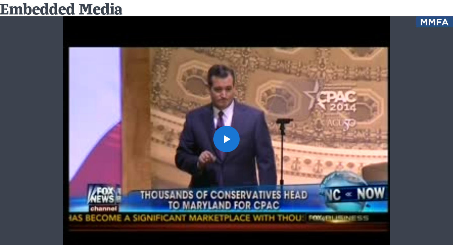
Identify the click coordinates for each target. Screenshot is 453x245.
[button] (226, 139)
